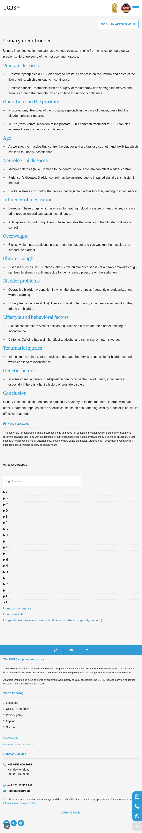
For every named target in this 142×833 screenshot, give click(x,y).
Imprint (10, 721)
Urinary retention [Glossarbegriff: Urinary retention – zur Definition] (14, 614)
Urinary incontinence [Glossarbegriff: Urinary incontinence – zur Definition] (17, 608)
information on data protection (19, 803)
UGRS (9, 8)
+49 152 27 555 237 (19, 785)
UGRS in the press (17, 708)
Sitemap (11, 727)
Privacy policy (14, 715)
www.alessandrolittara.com (18, 744)
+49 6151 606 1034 (20, 764)
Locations (12, 702)
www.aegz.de (10, 737)
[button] (7, 826)
